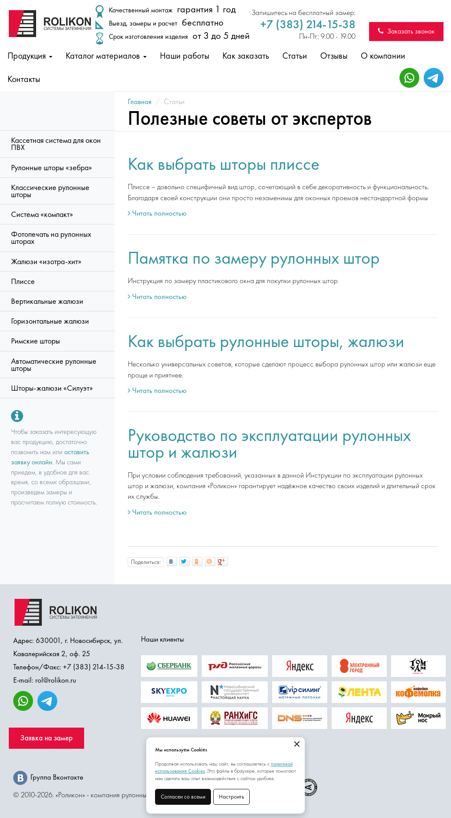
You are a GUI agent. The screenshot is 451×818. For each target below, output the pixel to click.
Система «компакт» (42, 214)
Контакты (23, 79)
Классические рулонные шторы (50, 191)
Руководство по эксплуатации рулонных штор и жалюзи (269, 443)
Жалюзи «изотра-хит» (46, 261)
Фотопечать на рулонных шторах (51, 237)
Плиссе (23, 281)
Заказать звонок (406, 31)
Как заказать (245, 55)
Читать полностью (157, 213)
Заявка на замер (46, 738)
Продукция (29, 55)
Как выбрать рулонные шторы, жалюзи (266, 341)
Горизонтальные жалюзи (50, 321)
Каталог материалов (106, 55)
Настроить (231, 796)
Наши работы (184, 55)
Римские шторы (35, 341)
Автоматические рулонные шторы (53, 364)
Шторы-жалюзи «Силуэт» (52, 388)
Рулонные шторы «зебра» (51, 167)
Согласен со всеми (183, 796)
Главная (140, 101)
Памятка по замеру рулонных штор (254, 257)
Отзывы (333, 55)
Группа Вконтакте (48, 777)
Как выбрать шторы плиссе (223, 163)
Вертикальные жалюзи (47, 301)
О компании (383, 55)
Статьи (294, 55)
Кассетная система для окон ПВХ (56, 143)
